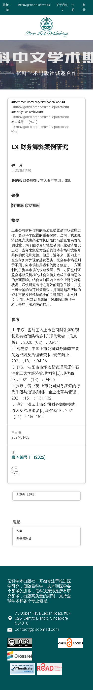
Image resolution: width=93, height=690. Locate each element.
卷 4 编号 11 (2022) (24, 122)
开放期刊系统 (25, 494)
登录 (84, 7)
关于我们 (62, 5)
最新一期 (7, 7)
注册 (72, 7)
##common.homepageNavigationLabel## (38, 102)
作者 (19, 531)
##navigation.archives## (34, 5)
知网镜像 (18, 205)
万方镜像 (33, 205)
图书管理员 (23, 538)
